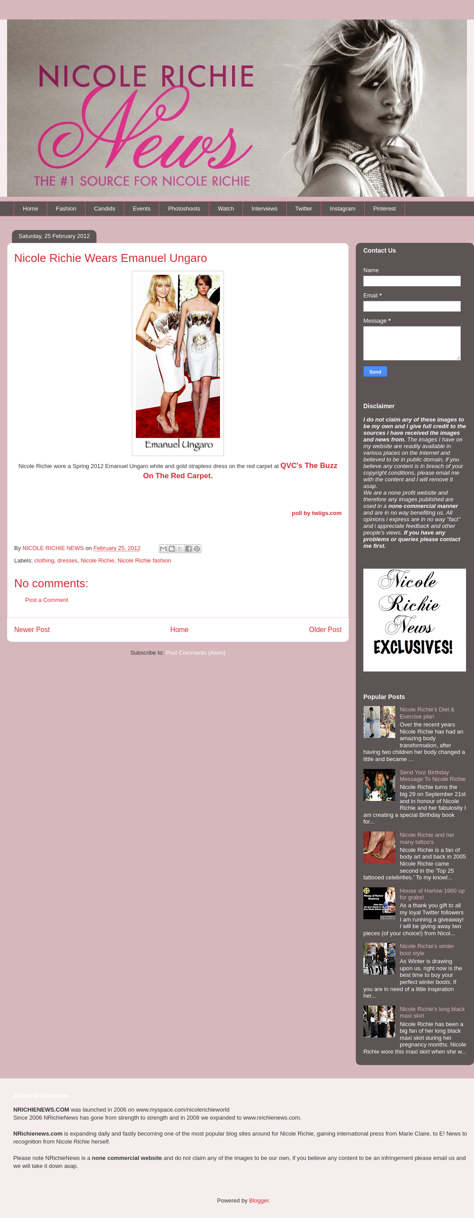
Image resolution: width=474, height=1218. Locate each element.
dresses (68, 560)
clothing (44, 560)
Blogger (259, 1200)
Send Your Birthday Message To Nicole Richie (433, 776)
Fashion (66, 208)
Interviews (265, 208)
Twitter (303, 208)
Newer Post (32, 629)
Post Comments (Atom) (195, 652)
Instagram (342, 208)
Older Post (325, 629)
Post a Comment (46, 600)
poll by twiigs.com (317, 513)
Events (141, 208)
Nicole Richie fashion (144, 560)
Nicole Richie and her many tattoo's (427, 838)
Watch (226, 208)
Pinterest (384, 208)
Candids (104, 208)
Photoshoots (184, 208)
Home (31, 208)
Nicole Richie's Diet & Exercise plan (427, 713)
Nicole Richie (97, 560)
